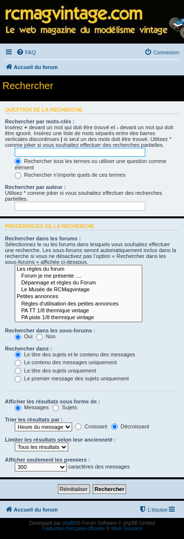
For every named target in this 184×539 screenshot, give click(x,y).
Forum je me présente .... (78, 276)
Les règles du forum (78, 269)
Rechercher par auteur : (35, 187)
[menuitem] (26, 52)
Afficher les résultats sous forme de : (52, 401)
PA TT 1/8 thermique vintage (78, 310)
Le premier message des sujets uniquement (72, 378)
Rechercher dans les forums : (43, 238)
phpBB (69, 523)
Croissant (91, 426)
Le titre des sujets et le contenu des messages (75, 354)
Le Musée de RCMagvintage (78, 289)
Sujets (65, 407)
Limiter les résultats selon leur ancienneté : (60, 440)
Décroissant (130, 426)
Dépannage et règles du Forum (78, 283)
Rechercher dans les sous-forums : (50, 330)
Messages (32, 407)
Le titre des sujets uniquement (55, 371)
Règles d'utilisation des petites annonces (78, 304)
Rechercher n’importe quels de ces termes (70, 175)
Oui (23, 336)
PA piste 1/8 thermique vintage (78, 317)
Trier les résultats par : (34, 419)
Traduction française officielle (73, 528)
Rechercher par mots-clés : (40, 121)
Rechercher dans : (28, 349)
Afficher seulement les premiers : (47, 460)
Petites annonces (78, 296)
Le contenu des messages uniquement (66, 362)
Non (45, 336)
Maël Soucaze (126, 528)
